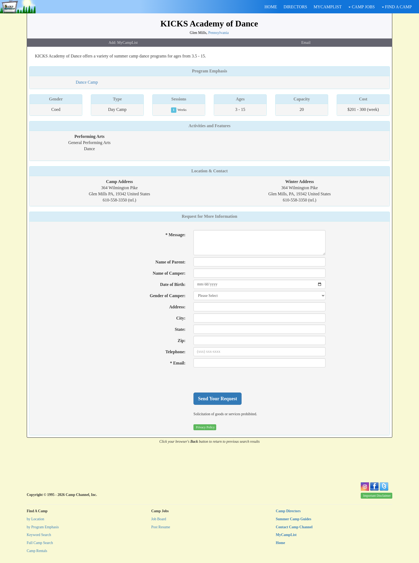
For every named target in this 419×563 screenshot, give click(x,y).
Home (280, 543)
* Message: (175, 234)
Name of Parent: (171, 262)
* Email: (177, 363)
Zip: (181, 340)
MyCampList (286, 535)
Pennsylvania (218, 32)
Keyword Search (39, 535)
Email (306, 42)
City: (180, 318)
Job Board (158, 519)
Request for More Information (209, 216)
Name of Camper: (169, 273)
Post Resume (160, 527)
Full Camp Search (40, 543)
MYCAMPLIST (328, 7)
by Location (35, 519)
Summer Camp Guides (293, 519)
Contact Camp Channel (294, 527)
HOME (271, 7)
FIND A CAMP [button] (397, 7)
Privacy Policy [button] (205, 427)
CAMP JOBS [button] (361, 7)
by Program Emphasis (43, 527)
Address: (177, 307)
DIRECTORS (295, 7)
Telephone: (175, 352)
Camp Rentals (37, 551)
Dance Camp (87, 82)
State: (180, 329)
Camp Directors (288, 511)
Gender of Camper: (167, 295)
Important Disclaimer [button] (377, 496)
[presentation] (234, 380)
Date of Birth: (172, 284)
